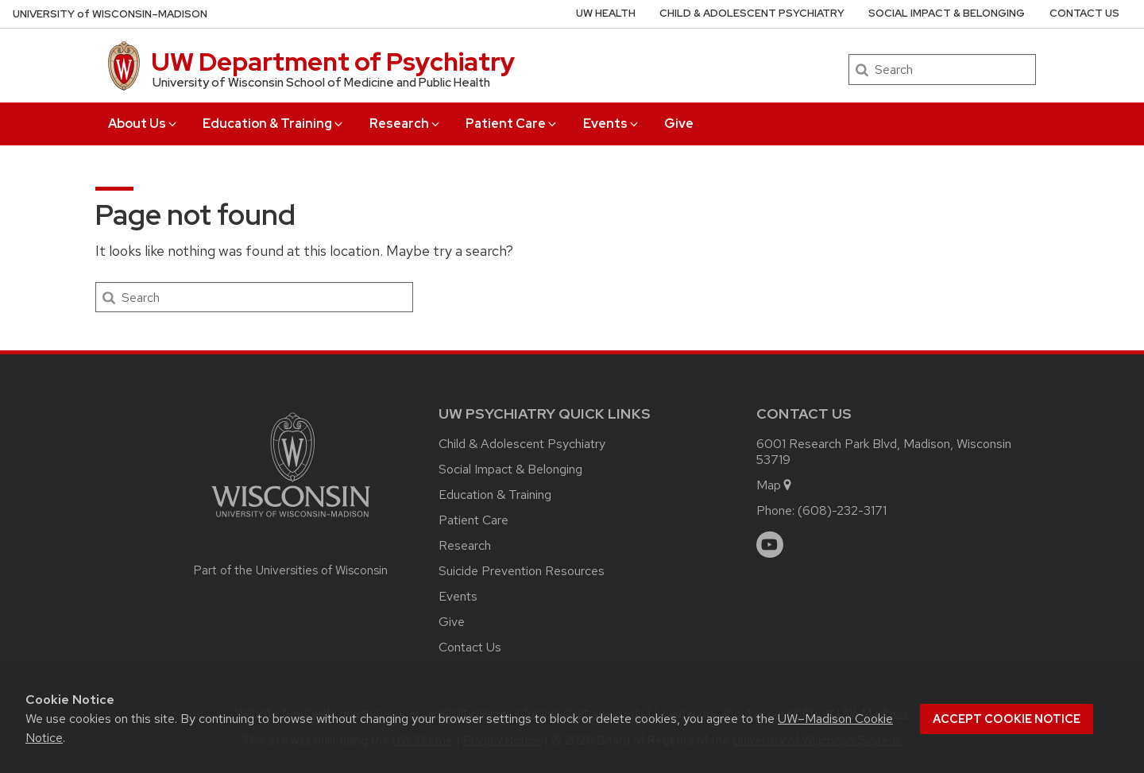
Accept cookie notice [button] (1006, 719)
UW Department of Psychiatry (333, 61)
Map (775, 485)
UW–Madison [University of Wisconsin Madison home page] (110, 14)
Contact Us (1084, 13)
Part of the (291, 570)
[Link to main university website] (290, 520)
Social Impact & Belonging (946, 13)
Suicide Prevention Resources (522, 570)
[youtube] (769, 544)
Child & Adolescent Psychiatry (751, 13)
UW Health (606, 13)
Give (679, 123)
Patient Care (512, 123)
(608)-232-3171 (842, 510)
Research (405, 123)
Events (611, 123)
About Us (143, 123)
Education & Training (274, 123)
